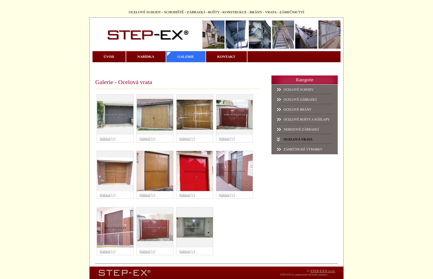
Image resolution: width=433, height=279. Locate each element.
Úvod (109, 56)
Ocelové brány (297, 109)
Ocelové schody (298, 90)
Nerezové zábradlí (301, 129)
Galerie (185, 56)
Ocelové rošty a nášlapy (307, 119)
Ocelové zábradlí (300, 99)
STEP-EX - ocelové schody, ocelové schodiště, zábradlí (139, 31)
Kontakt (226, 56)
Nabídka (145, 56)
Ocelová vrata (298, 139)
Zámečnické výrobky (303, 149)
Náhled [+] (107, 138)
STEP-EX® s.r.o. (322, 271)
